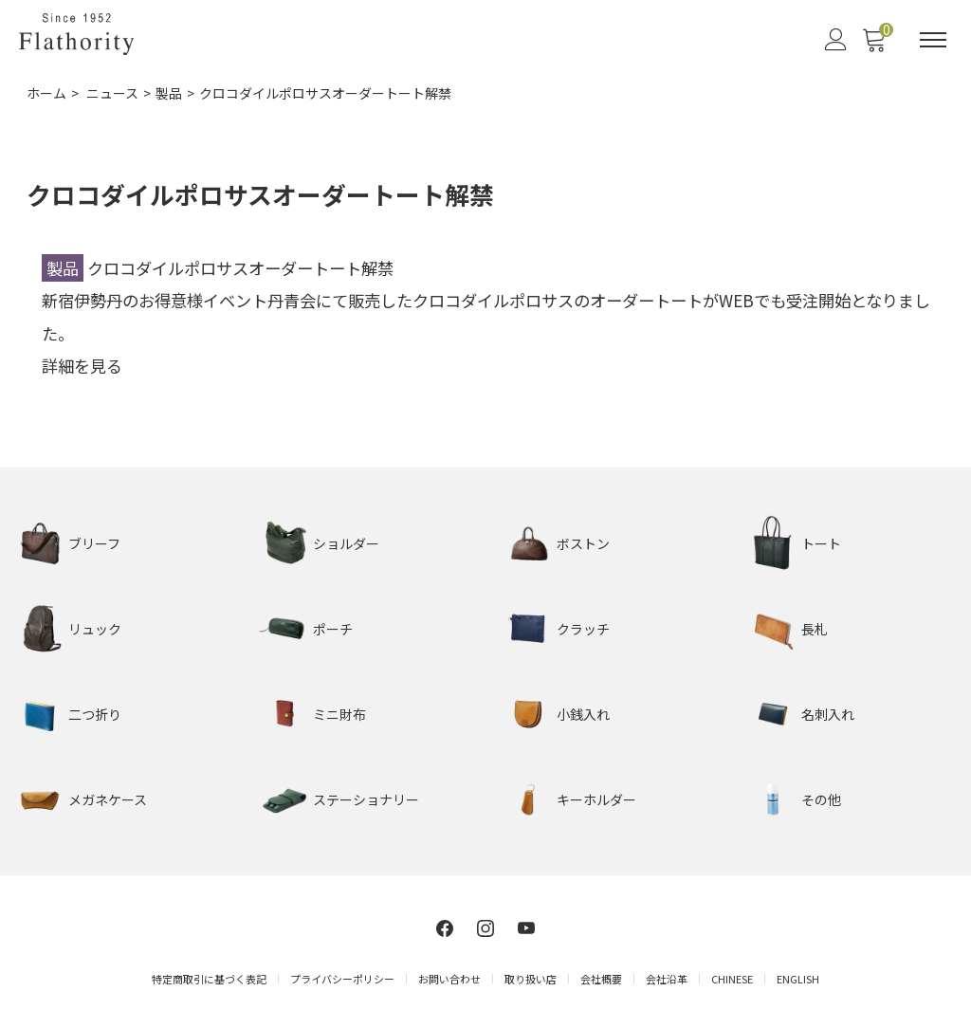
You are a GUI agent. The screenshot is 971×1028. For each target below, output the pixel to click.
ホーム (46, 92)
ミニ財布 (339, 714)
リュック (94, 628)
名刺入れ (827, 714)
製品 (169, 92)
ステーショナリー (366, 799)
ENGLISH (798, 978)
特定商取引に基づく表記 (209, 978)
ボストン (583, 543)
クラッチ (583, 628)
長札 (814, 628)
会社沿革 (666, 978)
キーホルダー (596, 799)
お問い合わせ (449, 978)
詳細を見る (82, 365)
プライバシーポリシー (342, 978)
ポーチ (333, 628)
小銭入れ (583, 714)
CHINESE (732, 978)
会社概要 (601, 978)
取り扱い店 (530, 978)
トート (821, 543)
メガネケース (107, 799)
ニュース (112, 92)
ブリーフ (94, 543)
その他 (821, 799)
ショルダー (346, 543)
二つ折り (94, 714)
